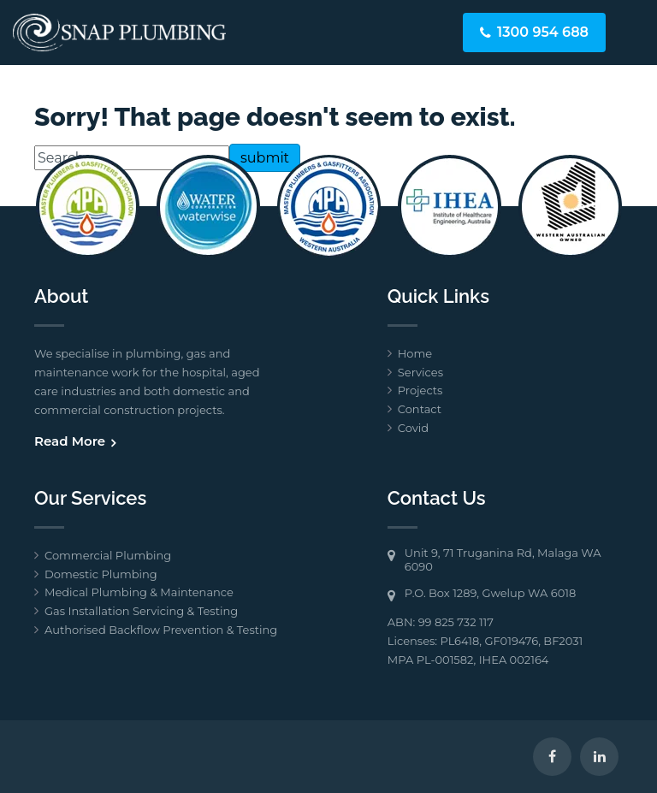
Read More (69, 441)
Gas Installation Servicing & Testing (141, 611)
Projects (420, 390)
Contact (419, 409)
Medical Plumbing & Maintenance (139, 592)
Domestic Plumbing (100, 574)
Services (420, 372)
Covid (413, 428)
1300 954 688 (543, 32)
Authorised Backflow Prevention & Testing (160, 629)
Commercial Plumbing (107, 555)
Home (415, 353)
